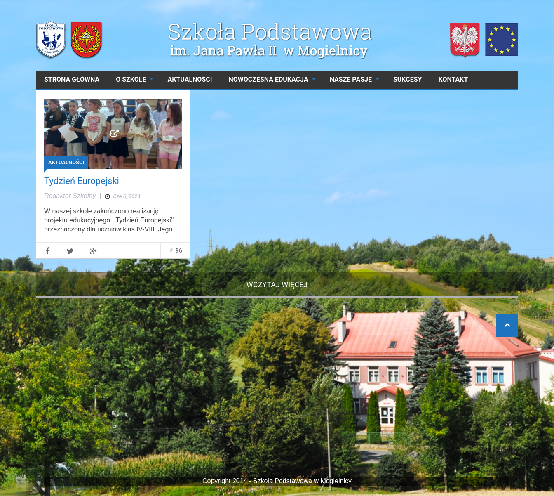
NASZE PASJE (351, 79)
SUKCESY (407, 79)
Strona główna (71, 79)
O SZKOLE (131, 79)
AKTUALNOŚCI (189, 79)
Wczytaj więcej (277, 284)
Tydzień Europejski (81, 181)
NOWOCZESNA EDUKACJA (268, 79)
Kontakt (453, 79)
